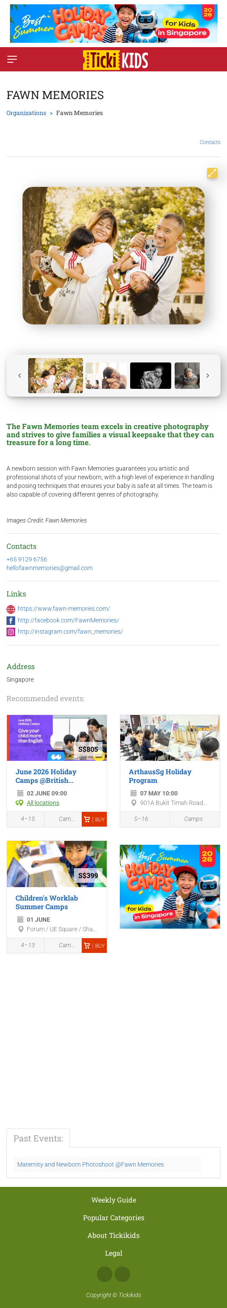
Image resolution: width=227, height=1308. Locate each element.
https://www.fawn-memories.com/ (64, 608)
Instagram (122, 1274)
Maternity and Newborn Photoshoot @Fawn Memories (90, 1164)
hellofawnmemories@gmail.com (49, 567)
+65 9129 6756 (26, 559)
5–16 (136, 820)
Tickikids (129, 1295)
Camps (63, 819)
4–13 (23, 946)
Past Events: (38, 1138)
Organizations (26, 113)
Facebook (104, 1274)
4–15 (23, 820)
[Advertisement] (79, 1026)
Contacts (210, 135)
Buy (94, 820)
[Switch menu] (12, 59)
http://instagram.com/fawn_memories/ (70, 631)
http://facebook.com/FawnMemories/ (68, 620)
